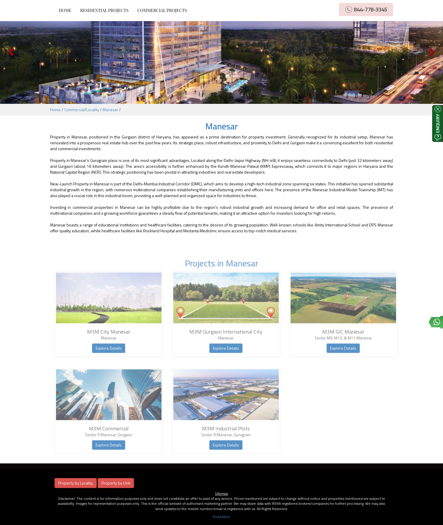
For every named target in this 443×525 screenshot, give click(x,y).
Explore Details (109, 354)
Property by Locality (75, 483)
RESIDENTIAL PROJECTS (104, 10)
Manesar (110, 109)
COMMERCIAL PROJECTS (162, 10)
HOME (67, 10)
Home (55, 109)
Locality (92, 109)
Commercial (74, 109)
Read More (221, 516)
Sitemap (221, 493)
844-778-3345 (370, 9)
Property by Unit (115, 483)
